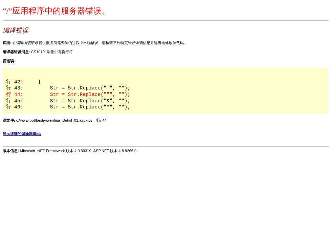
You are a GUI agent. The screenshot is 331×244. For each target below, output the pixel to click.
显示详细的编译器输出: (22, 133)
